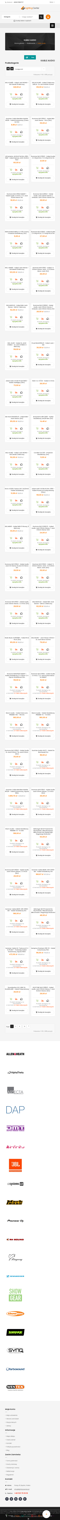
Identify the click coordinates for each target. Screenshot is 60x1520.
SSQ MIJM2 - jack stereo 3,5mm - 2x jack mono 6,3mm (43, 639)
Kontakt (9, 1443)
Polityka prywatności (13, 1447)
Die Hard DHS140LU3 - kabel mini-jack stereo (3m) (17, 417)
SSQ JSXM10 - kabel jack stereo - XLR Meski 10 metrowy (17, 268)
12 (24, 1026)
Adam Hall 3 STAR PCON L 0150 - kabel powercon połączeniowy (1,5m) (43, 490)
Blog (7, 1450)
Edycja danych (11, 1422)
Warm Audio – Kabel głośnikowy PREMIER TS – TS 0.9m (43, 714)
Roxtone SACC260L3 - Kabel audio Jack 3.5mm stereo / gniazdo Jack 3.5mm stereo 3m (43, 195)
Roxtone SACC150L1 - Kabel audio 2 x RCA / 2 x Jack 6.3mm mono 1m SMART (43, 675)
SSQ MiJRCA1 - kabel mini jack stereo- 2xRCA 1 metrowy (16, 306)
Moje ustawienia (11, 1415)
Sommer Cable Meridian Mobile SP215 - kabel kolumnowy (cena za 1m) (16, 120)
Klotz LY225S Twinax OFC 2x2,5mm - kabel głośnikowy (17, 489)
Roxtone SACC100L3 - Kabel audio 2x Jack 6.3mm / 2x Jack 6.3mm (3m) (17, 752)
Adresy (8, 1426)
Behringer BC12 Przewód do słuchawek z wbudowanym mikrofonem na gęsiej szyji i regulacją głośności (43, 831)
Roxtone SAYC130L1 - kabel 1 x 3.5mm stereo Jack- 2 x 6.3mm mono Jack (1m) (43, 269)
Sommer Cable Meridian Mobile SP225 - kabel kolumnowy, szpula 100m (17, 791)
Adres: (8, 1485)
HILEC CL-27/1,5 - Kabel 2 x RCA (43, 381)
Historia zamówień (12, 1419)
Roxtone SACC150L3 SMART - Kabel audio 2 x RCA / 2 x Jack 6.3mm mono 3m (17, 195)
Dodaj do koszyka (16, 104)
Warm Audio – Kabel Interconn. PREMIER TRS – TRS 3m (17, 714)
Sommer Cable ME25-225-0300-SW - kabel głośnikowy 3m (43, 871)
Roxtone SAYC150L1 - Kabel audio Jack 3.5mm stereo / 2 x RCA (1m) (17, 603)
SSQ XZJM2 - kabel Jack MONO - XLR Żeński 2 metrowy (16, 453)
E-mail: (8, 1489)
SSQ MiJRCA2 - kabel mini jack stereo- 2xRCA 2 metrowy (43, 603)
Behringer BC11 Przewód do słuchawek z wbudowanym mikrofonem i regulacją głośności (43, 910)
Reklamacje (10, 1471)
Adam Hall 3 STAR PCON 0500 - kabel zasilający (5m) (17, 382)
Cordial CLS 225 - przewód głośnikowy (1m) (43, 453)
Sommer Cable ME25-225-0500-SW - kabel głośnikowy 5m (16, 910)
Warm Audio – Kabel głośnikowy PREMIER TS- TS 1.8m (16, 830)
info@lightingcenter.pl (21, 1489)
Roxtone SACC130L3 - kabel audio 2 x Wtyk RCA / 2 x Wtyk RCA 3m (43, 232)
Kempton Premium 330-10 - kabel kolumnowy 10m (43, 949)
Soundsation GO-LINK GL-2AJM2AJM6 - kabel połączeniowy (17, 988)
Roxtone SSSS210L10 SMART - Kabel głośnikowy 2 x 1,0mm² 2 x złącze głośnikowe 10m (16, 675)
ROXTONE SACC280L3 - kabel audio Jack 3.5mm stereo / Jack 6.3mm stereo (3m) (43, 989)
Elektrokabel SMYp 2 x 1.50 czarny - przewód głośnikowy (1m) (17, 232)
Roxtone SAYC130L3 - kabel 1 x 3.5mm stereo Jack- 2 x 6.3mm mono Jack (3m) (43, 566)
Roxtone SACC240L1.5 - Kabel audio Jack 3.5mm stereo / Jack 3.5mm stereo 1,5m (43, 528)
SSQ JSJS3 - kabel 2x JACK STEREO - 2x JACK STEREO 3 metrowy (16, 344)
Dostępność (30, 68)
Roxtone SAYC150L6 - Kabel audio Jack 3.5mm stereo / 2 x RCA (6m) (17, 871)
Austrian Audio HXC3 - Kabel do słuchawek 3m (43, 751)
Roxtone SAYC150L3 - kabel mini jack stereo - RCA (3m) (43, 119)
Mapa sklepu (10, 1436)
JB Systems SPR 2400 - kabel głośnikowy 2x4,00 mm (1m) (43, 417)
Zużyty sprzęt (10, 1440)
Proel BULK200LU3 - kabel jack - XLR (43, 344)
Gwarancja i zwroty (12, 1468)
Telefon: (9, 1493)
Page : (8, 1027)
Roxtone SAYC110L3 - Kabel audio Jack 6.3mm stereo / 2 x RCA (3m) (43, 791)
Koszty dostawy (11, 1464)
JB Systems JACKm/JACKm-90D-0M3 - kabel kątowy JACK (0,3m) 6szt (17, 158)
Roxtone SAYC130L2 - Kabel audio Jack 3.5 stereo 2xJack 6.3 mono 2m (17, 566)
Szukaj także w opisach (22, 21)
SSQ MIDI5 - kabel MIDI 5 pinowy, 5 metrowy (17, 527)
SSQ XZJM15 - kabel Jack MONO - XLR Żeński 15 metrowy (17, 83)
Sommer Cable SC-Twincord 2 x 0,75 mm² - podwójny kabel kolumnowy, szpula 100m (16, 950)
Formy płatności (11, 1461)
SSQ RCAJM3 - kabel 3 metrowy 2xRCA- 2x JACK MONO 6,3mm (43, 83)
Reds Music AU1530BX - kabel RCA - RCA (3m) (17, 639)
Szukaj (41, 17)
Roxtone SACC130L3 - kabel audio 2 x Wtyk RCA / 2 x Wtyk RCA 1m (43, 157)
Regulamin (10, 1475)
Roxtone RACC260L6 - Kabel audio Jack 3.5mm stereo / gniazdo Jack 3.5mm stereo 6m (43, 307)
